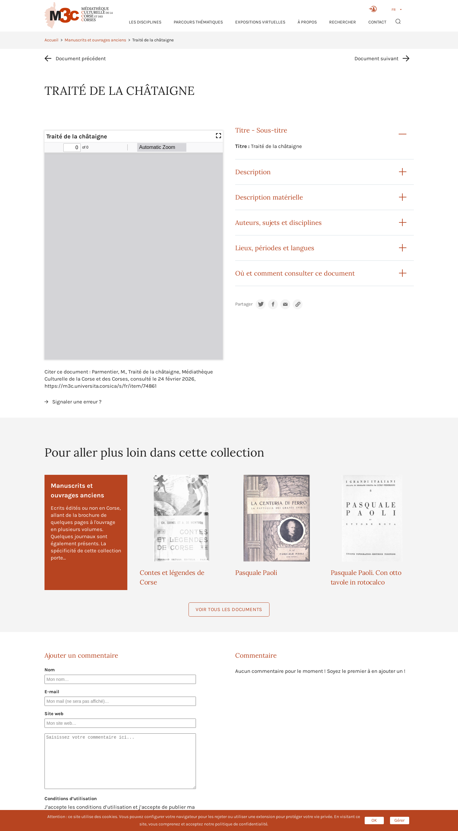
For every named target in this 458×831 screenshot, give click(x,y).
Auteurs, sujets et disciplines (278, 222)
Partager (243, 304)
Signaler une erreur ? (76, 402)
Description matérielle (269, 197)
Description (253, 172)
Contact (377, 22)
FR (394, 9)
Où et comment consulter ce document (295, 273)
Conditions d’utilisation (71, 798)
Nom (50, 670)
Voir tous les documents (229, 609)
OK (374, 820)
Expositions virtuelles (260, 22)
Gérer (399, 820)
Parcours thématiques (198, 22)
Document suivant (376, 58)
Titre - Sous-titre (261, 130)
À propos (307, 22)
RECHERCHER (342, 22)
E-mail (52, 691)
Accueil (51, 40)
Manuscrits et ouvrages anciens (95, 40)
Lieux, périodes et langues (274, 248)
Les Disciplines (145, 22)
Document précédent (81, 58)
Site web (54, 713)
